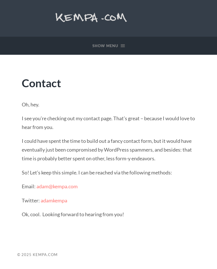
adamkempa (54, 200)
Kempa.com (92, 17)
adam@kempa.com (57, 186)
